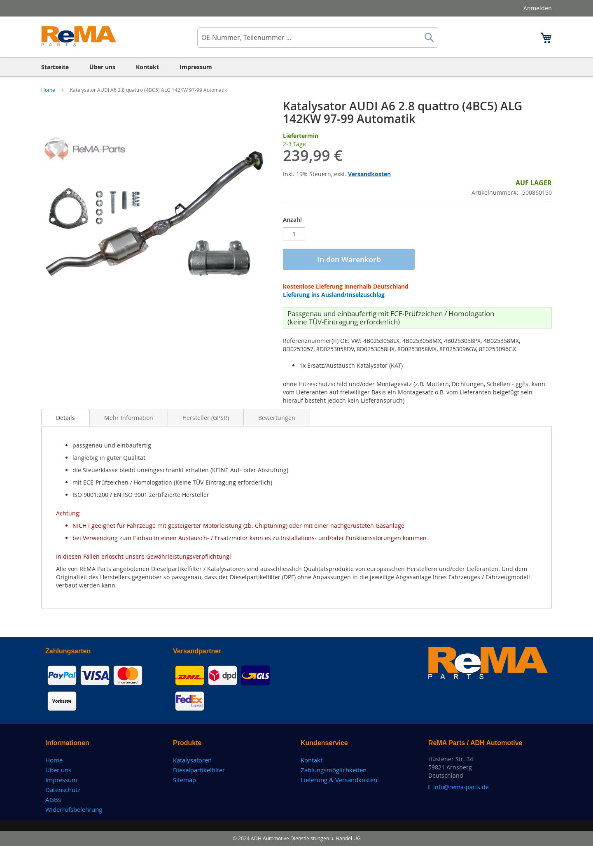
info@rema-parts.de (461, 787)
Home (48, 89)
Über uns (58, 770)
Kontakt (311, 760)
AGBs (53, 799)
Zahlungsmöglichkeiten (334, 770)
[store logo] (79, 36)
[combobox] (317, 37)
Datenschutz (62, 789)
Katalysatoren (192, 760)
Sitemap (184, 780)
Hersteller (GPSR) (205, 418)
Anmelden (537, 8)
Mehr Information (128, 418)
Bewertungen (276, 418)
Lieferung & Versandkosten (339, 780)
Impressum (61, 780)
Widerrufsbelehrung (73, 809)
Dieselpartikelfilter (199, 770)
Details (65, 418)
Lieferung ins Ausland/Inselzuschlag (334, 294)
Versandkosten (369, 174)
